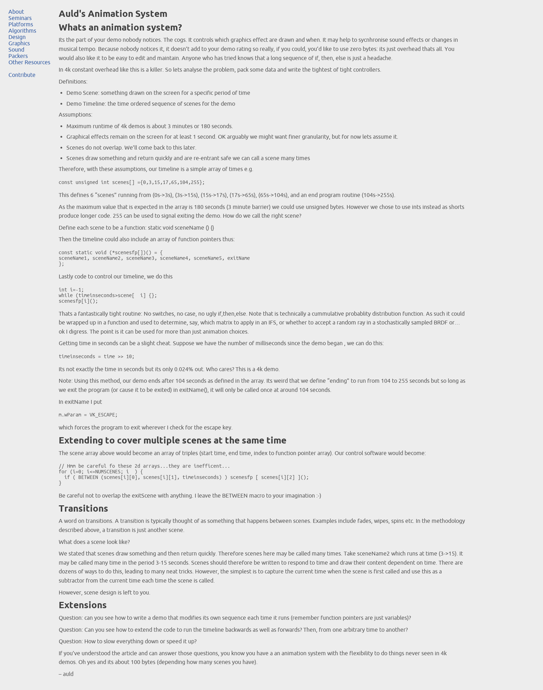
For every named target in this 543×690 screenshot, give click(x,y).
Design (17, 37)
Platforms (20, 24)
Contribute (21, 75)
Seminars (20, 18)
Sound (16, 49)
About (16, 11)
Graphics (19, 43)
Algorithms (22, 30)
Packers (18, 56)
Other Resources (29, 62)
